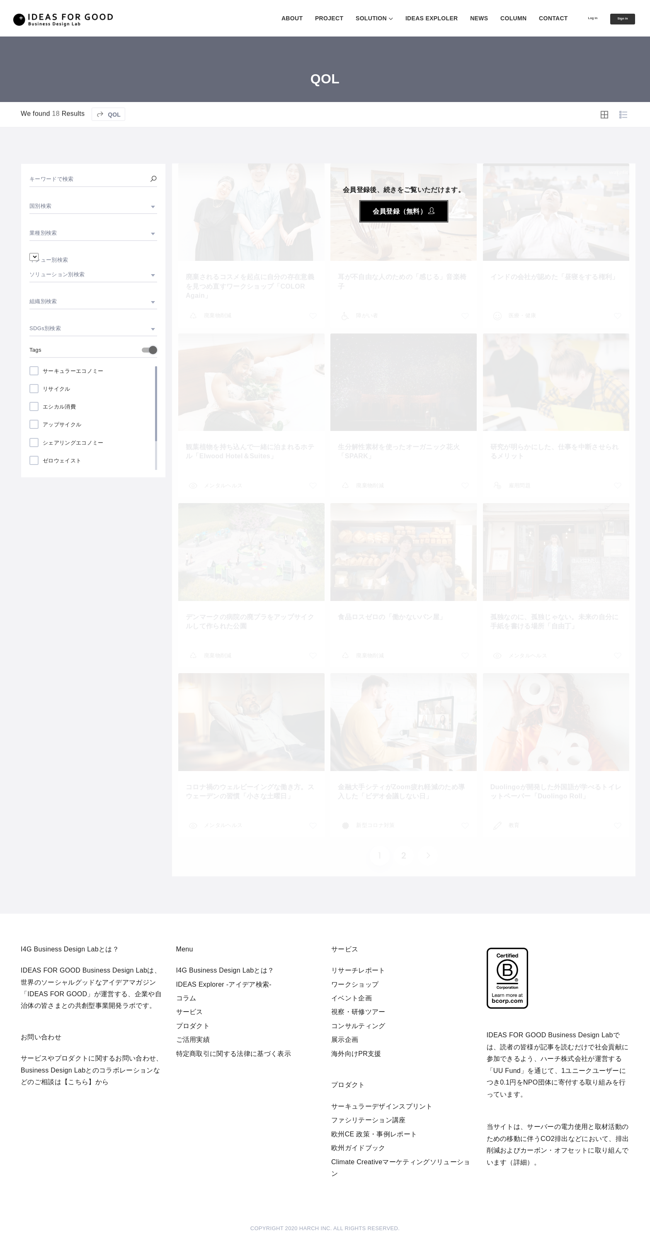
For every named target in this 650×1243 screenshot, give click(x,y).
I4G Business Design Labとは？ (225, 970)
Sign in (617, 18)
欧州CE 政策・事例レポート (374, 1134)
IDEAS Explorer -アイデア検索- (224, 984)
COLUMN (491, 18)
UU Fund (507, 1070)
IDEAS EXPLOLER (409, 18)
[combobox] (93, 206)
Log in (576, 18)
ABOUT (269, 18)
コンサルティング (358, 1025)
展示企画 (344, 1039)
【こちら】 (78, 1081)
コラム (186, 998)
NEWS (457, 18)
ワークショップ (354, 984)
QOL (108, 137)
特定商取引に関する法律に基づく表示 (233, 1053)
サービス (189, 1011)
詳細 (520, 1162)
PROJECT (307, 18)
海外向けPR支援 (356, 1053)
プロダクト (193, 1025)
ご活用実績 (193, 1039)
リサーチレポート (358, 970)
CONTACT (531, 18)
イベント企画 (351, 998)
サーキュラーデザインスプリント (382, 1106)
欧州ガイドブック (358, 1147)
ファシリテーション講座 (368, 1120)
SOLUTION (348, 18)
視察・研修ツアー (358, 1011)
